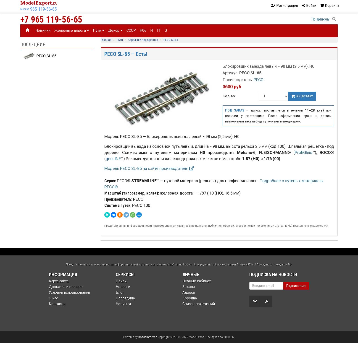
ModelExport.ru (39, 2)
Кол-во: (229, 96)
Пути (98, 30)
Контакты (57, 304)
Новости (123, 287)
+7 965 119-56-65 (51, 19)
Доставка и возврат (66, 287)
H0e (143, 30)
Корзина (189, 298)
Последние (125, 298)
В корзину (302, 96)
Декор (115, 30)
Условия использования (69, 292)
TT (159, 30)
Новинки (42, 30)
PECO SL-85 (39, 56)
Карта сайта (58, 281)
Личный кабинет (196, 281)
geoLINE (113, 158)
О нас (53, 298)
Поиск (121, 281)
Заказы (188, 287)
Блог (120, 292)
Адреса (188, 292)
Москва (24, 9)
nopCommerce (147, 337)
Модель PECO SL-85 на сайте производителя (149, 168)
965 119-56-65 (43, 9)
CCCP (131, 30)
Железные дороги (71, 30)
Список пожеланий (198, 304)
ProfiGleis (303, 152)
